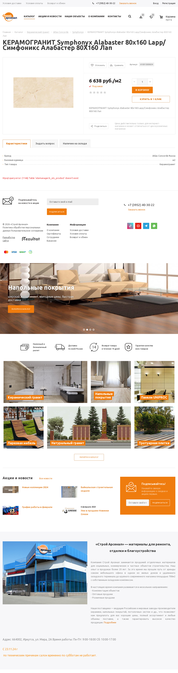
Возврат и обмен (79, 237)
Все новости (45, 478)
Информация (78, 224)
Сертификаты (54, 234)
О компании (53, 230)
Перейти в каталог (21, 309)
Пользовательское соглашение (27, 231)
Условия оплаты (78, 234)
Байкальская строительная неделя (97, 489)
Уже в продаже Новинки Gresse (95, 512)
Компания (53, 224)
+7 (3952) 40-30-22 (105, 3)
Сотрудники (53, 237)
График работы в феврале (37, 507)
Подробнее (110, 622)
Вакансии (51, 241)
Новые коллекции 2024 (35, 487)
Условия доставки (79, 230)
